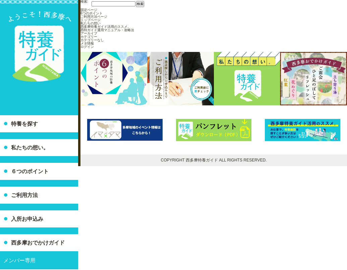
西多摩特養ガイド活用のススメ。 (105, 26)
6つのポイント (91, 13)
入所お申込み (27, 219)
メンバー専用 (19, 260)
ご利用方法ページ (93, 16)
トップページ (90, 20)
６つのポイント (30, 171)
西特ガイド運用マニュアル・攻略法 (107, 30)
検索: (84, 1)
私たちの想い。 (30, 147)
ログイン (87, 47)
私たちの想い (90, 23)
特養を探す (24, 124)
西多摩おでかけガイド (38, 243)
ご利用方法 (24, 195)
